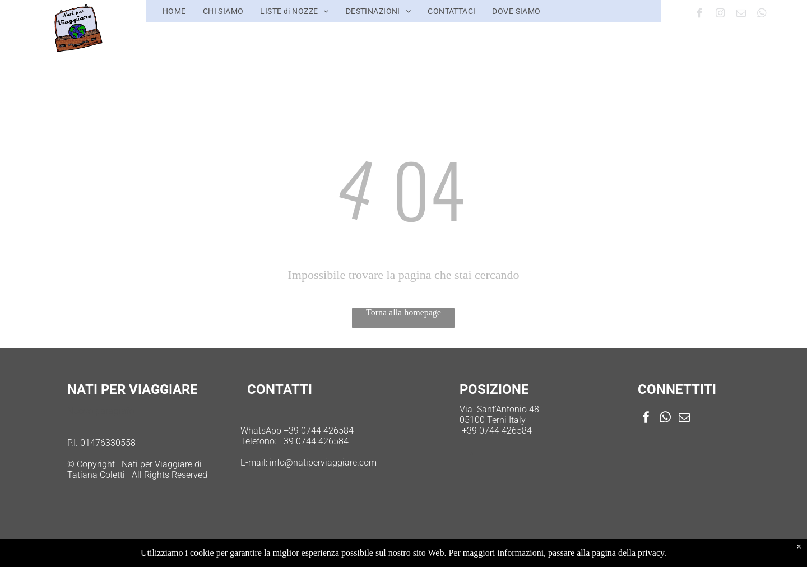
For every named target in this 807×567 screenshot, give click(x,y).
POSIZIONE (494, 389)
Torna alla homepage (403, 312)
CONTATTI (279, 389)
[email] (741, 14)
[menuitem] (174, 11)
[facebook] (700, 14)
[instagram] (720, 14)
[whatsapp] (762, 14)
